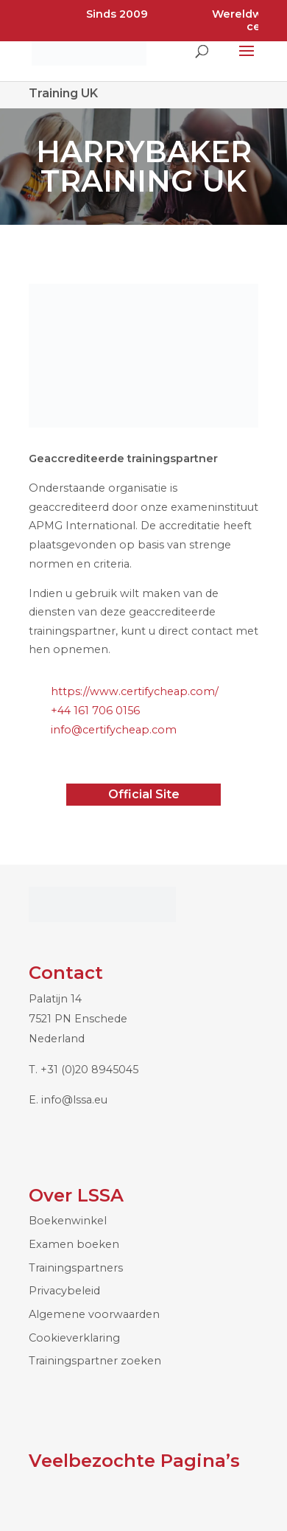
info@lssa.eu (74, 1099)
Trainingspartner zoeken (95, 1360)
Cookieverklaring (74, 1338)
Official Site (144, 794)
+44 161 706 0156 (95, 710)
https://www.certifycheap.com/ (135, 691)
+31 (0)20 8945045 (89, 1069)
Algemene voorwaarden (94, 1314)
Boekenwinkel (68, 1220)
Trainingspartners (76, 1267)
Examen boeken (74, 1244)
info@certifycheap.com (114, 729)
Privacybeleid (64, 1290)
